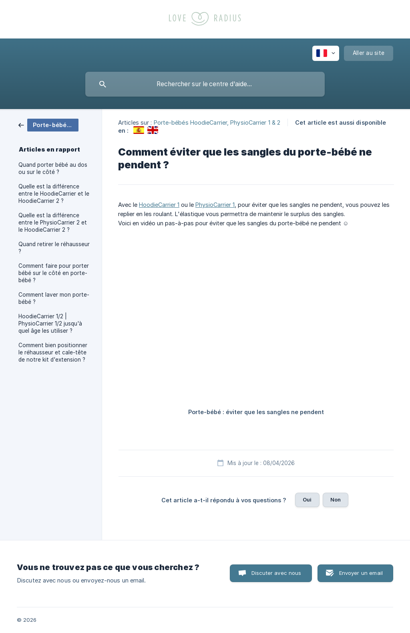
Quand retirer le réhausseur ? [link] (54, 248)
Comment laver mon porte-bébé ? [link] (53, 298)
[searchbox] (205, 84)
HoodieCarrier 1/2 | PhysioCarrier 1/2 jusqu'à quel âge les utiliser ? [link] (50, 323)
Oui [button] (307, 499)
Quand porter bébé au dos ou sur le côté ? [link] (52, 168)
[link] (48, 124)
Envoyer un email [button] (361, 573)
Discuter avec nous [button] (276, 573)
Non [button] (335, 499)
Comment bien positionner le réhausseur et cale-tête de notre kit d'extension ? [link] (52, 352)
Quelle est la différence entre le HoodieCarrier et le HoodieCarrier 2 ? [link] (53, 193)
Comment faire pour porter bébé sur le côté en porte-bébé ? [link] (53, 273)
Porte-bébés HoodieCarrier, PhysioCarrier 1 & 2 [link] (217, 122)
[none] (325, 53)
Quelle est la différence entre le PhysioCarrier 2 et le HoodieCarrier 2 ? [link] (52, 222)
